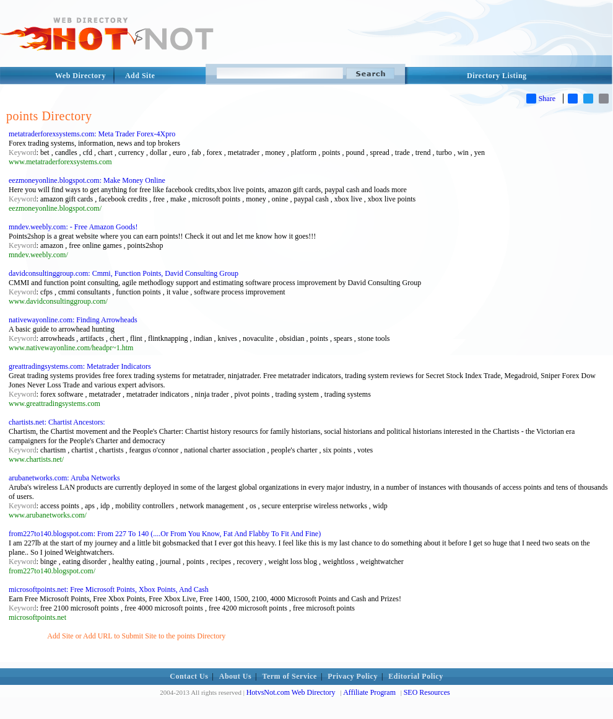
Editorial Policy (415, 676)
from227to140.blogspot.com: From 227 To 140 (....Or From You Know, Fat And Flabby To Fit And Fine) (165, 533)
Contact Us (189, 676)
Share (540, 99)
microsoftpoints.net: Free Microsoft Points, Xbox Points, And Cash (109, 589)
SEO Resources (427, 692)
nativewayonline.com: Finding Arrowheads (73, 319)
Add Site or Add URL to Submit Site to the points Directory (136, 636)
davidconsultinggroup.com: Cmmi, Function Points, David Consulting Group (123, 273)
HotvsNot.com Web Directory (291, 692)
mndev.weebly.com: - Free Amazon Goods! (73, 227)
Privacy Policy (353, 676)
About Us (235, 676)
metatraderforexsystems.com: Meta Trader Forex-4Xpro (92, 134)
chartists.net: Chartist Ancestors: (57, 422)
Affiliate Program (369, 692)
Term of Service (290, 676)
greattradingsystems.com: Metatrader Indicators (80, 366)
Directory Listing (497, 75)
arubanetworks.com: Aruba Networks (64, 478)
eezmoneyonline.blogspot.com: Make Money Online (87, 180)
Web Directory (80, 75)
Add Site (140, 75)
